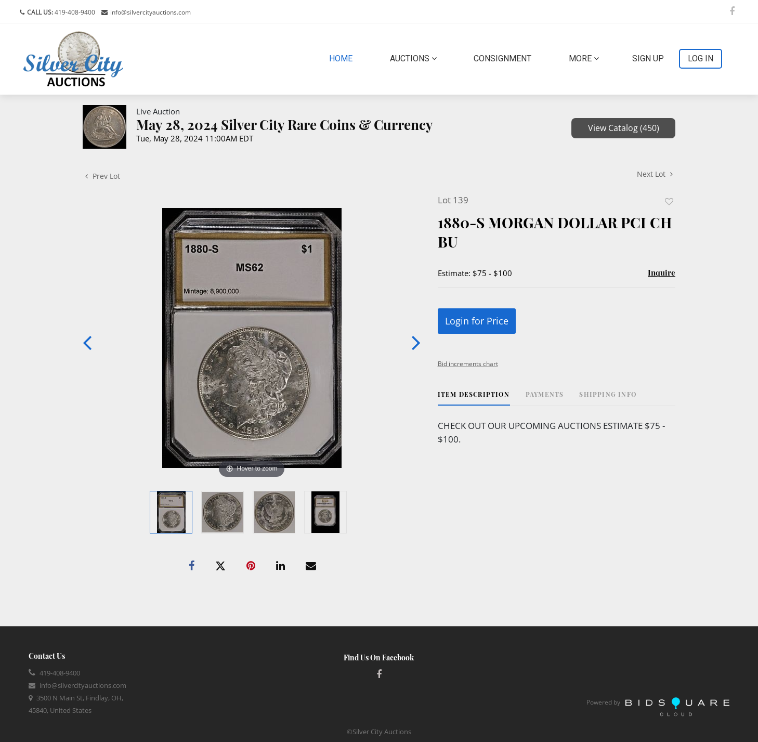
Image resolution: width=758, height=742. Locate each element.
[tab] (474, 398)
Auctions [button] (413, 58)
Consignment (502, 58)
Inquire (661, 272)
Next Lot (655, 174)
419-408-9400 (74, 12)
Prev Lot (102, 176)
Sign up (648, 58)
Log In (700, 58)
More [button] (584, 58)
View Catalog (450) (623, 128)
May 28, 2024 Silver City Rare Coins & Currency (284, 124)
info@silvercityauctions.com (150, 12)
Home (343, 57)
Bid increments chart (468, 363)
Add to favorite (669, 201)
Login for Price (476, 321)
